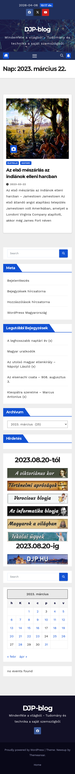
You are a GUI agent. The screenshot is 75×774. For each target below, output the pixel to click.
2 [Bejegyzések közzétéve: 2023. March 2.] (38, 611)
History (25, 163)
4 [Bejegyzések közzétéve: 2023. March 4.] (55, 611)
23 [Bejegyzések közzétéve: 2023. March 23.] (38, 636)
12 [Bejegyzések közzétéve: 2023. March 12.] (63, 620)
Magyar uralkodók (21, 351)
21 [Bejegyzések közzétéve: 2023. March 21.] (20, 636)
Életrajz (12, 163)
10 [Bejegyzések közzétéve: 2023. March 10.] (46, 620)
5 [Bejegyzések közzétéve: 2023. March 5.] (63, 611)
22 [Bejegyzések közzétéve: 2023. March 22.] (29, 636)
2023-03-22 (18, 184)
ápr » (23, 656)
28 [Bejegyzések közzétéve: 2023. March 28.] (20, 644)
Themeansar (37, 755)
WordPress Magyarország (27, 313)
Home (37, 764)
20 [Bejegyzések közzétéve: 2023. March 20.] (12, 636)
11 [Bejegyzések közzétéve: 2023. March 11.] (55, 620)
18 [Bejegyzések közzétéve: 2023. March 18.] (54, 628)
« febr (11, 656)
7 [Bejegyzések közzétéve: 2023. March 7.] (20, 620)
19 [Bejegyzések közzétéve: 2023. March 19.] (63, 628)
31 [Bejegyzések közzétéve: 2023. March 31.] (46, 644)
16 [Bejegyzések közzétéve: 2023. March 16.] (37, 628)
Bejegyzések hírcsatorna (26, 291)
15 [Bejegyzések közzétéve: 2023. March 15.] (29, 628)
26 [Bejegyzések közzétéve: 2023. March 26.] (63, 636)
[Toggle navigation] (34, 56)
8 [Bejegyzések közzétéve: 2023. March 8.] (29, 620)
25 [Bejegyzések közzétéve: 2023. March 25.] (55, 636)
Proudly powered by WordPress (25, 749)
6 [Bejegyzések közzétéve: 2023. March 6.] (12, 620)
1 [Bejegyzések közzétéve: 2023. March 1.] (29, 611)
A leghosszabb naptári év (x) (29, 341)
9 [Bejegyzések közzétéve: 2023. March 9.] (38, 620)
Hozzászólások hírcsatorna (28, 302)
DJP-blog (37, 29)
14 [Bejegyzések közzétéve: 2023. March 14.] (20, 628)
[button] (61, 55)
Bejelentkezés (18, 280)
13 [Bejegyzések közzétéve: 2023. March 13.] (11, 628)
